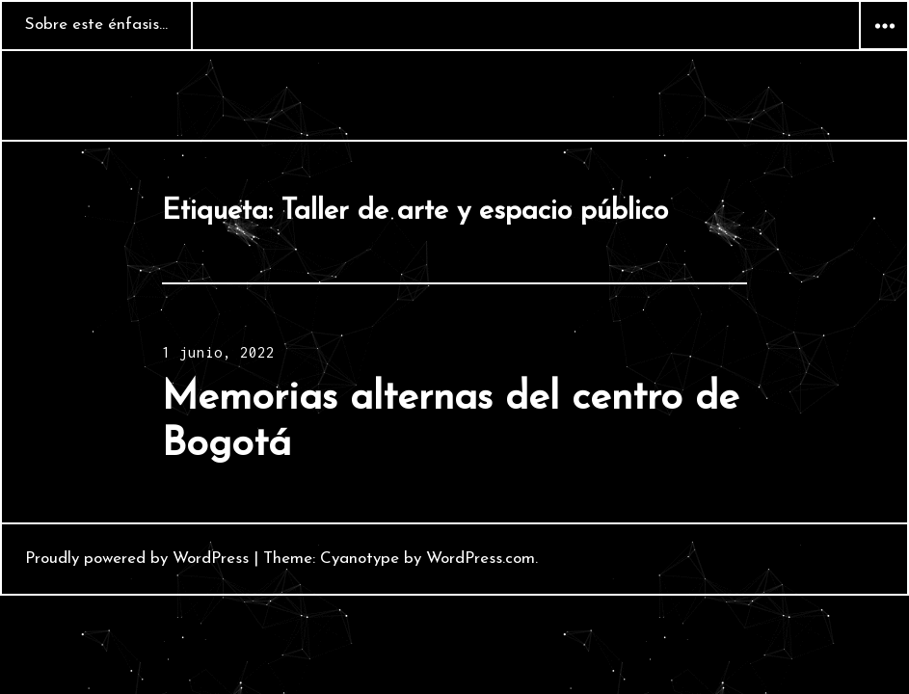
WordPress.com (480, 558)
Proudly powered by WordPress (137, 558)
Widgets (884, 49)
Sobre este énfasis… (96, 24)
